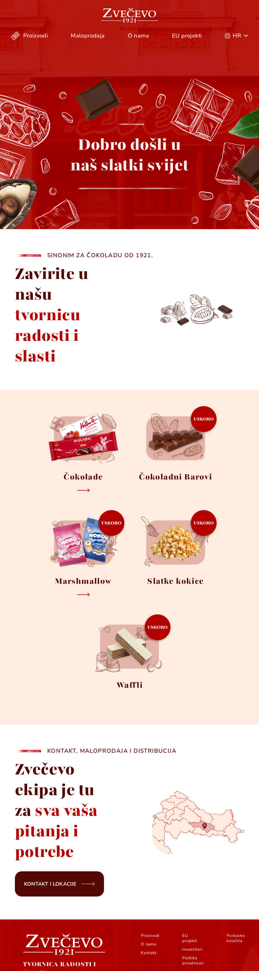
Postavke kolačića (236, 938)
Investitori (192, 949)
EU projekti (189, 938)
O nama (148, 944)
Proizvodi (150, 935)
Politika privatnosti (193, 961)
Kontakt (149, 953)
